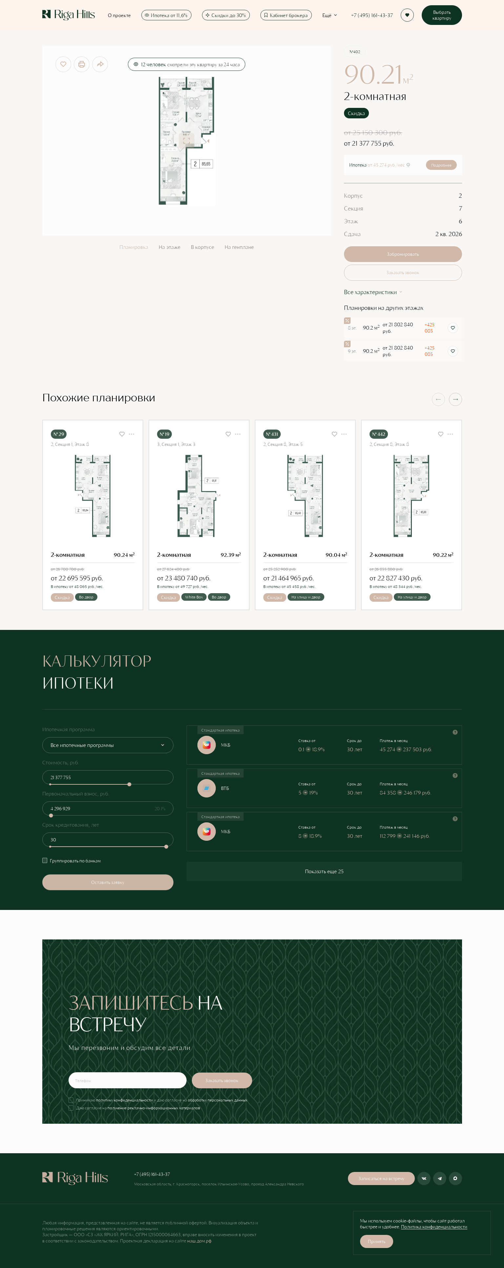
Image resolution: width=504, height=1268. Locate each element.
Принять (376, 1241)
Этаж (351, 221)
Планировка (133, 247)
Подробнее (441, 165)
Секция (353, 208)
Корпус (353, 195)
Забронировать (403, 254)
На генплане (239, 247)
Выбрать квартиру (442, 15)
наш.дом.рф (199, 1240)
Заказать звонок (402, 272)
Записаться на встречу (381, 1178)
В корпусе (202, 247)
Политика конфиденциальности (434, 1226)
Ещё (330, 15)
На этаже (169, 247)
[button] (455, 399)
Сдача (352, 233)
